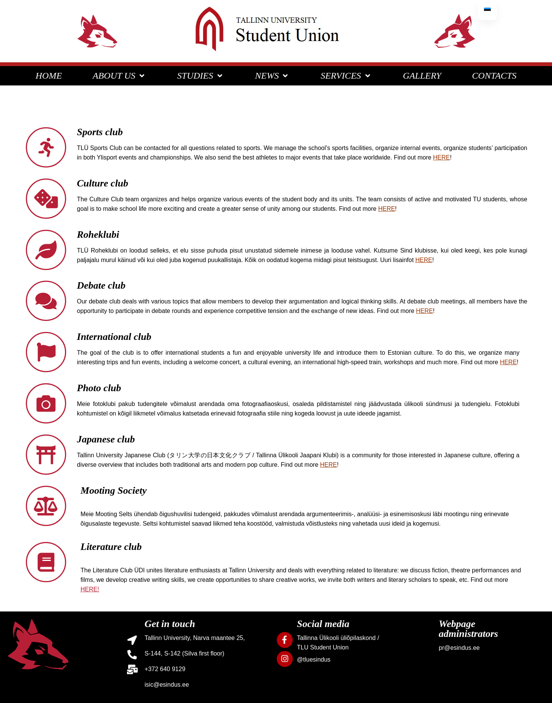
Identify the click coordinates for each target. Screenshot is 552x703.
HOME (49, 76)
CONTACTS (494, 76)
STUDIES (200, 76)
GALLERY (422, 76)
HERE (424, 260)
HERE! (90, 589)
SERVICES (346, 76)
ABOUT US (119, 76)
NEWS (272, 76)
